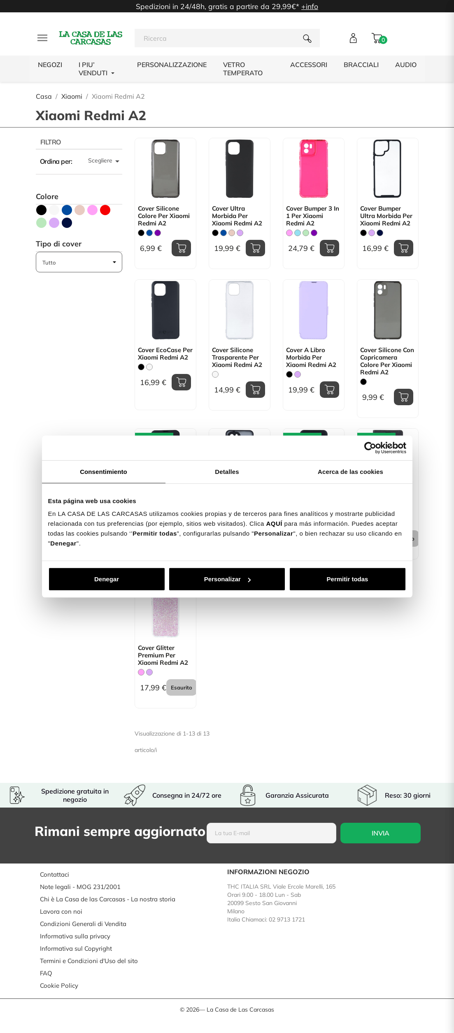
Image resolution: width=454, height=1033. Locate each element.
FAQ (46, 973)
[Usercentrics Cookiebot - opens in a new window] (370, 447)
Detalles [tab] (227, 471)
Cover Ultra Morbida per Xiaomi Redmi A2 (237, 216)
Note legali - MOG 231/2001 (80, 887)
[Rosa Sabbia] (231, 233)
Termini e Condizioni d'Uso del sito (89, 961)
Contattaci (54, 874)
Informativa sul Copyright (76, 948)
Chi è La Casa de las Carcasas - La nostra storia (107, 899)
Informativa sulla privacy (75, 936)
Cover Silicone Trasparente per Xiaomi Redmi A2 (237, 357)
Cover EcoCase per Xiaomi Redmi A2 (165, 353)
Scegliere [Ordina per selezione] (105, 161)
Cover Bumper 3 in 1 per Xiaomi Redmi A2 (312, 216)
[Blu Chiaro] (297, 233)
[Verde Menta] (306, 233)
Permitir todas (347, 579)
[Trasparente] (215, 374)
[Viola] (157, 233)
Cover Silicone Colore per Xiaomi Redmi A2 (164, 216)
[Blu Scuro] (380, 233)
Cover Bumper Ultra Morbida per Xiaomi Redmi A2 (386, 216)
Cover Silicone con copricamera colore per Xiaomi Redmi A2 (387, 361)
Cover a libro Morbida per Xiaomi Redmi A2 (311, 357)
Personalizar (227, 579)
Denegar (106, 579)
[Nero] (141, 233)
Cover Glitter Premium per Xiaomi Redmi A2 (163, 655)
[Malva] (240, 233)
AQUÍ (274, 523)
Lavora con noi (61, 911)
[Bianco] (149, 367)
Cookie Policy (59, 985)
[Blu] (149, 233)
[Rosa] (289, 233)
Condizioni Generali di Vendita (83, 924)
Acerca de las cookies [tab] (350, 471)
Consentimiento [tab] (103, 471)
